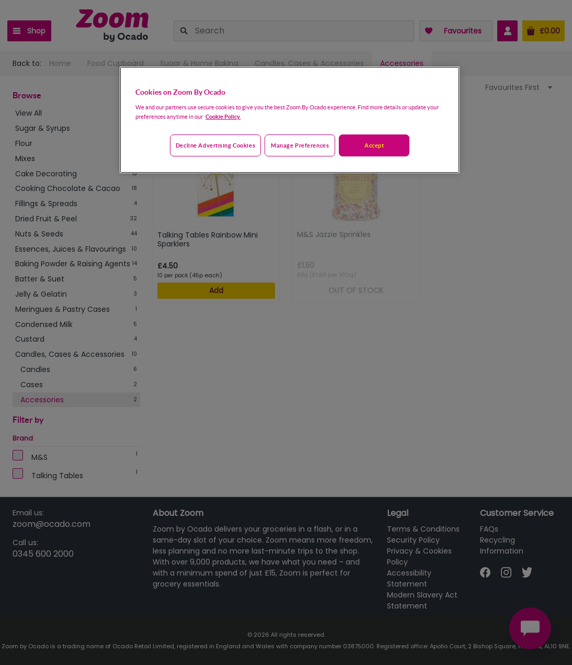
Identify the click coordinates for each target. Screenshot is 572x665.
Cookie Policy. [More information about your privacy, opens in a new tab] (223, 116)
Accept (374, 145)
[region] (290, 119)
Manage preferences (300, 145)
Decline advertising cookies (215, 145)
